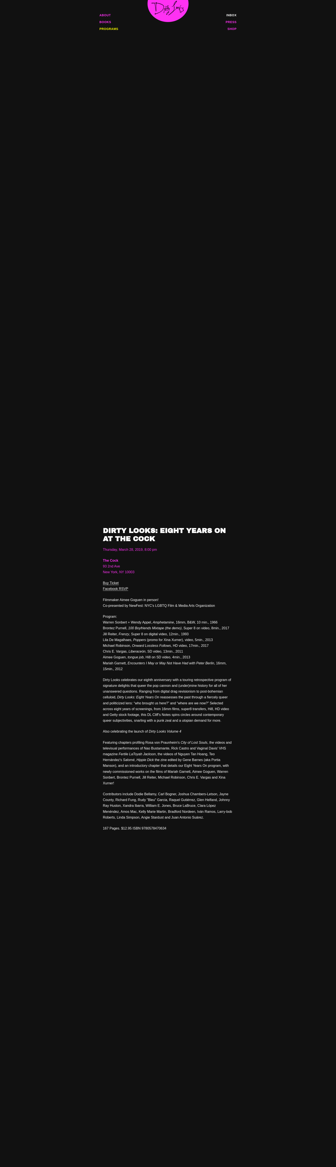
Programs (108, 29)
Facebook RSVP (115, 589)
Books (105, 22)
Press (231, 22)
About (105, 15)
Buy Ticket (111, 583)
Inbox (231, 15)
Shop (232, 29)
